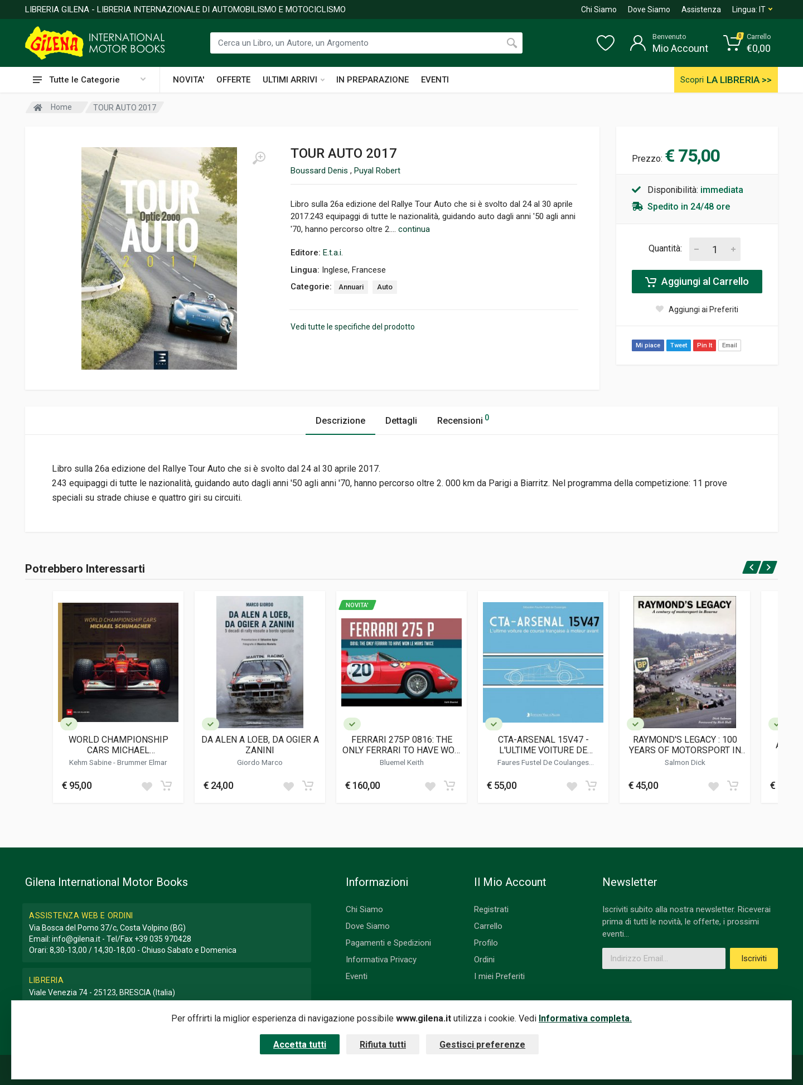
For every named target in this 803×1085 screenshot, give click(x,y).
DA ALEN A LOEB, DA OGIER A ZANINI (260, 744)
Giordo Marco (260, 762)
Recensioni (463, 419)
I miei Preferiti (499, 976)
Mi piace (648, 345)
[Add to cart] (166, 786)
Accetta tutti (299, 1044)
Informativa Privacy (381, 960)
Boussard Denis (320, 171)
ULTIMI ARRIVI (294, 80)
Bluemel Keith (402, 762)
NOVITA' (188, 80)
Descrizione (340, 420)
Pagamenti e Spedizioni (388, 943)
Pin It (704, 345)
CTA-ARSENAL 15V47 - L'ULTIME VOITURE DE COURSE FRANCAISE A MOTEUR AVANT (543, 744)
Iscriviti (754, 958)
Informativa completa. (585, 1018)
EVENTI (435, 80)
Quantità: (665, 248)
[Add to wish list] (146, 785)
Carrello (488, 926)
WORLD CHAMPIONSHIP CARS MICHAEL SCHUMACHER (118, 744)
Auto (385, 287)
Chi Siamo (599, 9)
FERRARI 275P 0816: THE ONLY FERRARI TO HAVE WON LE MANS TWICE (401, 744)
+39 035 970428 (162, 938)
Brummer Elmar (142, 762)
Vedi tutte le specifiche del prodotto (353, 326)
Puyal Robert (377, 171)
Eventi (356, 976)
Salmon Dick (685, 762)
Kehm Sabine (91, 762)
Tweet (678, 345)
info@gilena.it (76, 938)
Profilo (486, 943)
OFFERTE (233, 80)
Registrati (491, 909)
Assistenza (701, 9)
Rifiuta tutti (383, 1044)
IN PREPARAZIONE (372, 80)
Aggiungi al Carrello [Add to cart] (697, 281)
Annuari (351, 287)
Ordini (484, 960)
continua (414, 229)
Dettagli (401, 420)
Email (729, 345)
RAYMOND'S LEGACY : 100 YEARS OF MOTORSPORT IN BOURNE (685, 744)
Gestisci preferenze (482, 1044)
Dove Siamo (649, 9)
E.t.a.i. (333, 253)
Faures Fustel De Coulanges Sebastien (543, 767)
